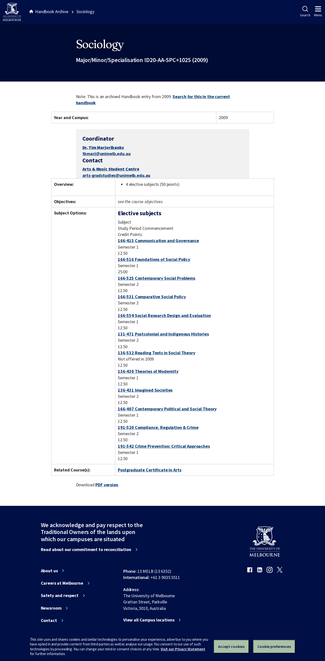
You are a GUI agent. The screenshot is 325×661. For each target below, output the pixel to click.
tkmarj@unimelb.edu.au (106, 153)
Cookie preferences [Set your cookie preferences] (274, 646)
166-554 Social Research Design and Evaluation (164, 315)
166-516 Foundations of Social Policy (154, 259)
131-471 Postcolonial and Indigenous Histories (163, 334)
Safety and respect (60, 595)
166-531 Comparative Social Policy (152, 296)
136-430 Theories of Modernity (148, 371)
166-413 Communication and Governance (158, 240)
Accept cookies (231, 646)
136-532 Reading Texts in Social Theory (156, 353)
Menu (318, 11)
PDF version (106, 485)
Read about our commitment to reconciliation (86, 549)
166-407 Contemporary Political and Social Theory (167, 409)
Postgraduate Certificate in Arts (149, 470)
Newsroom (51, 608)
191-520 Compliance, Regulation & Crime (158, 427)
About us (49, 571)
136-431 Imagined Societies (145, 390)
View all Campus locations (149, 620)
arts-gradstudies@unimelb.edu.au (116, 175)
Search (305, 11)
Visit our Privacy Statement (183, 649)
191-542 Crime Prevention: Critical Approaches (164, 446)
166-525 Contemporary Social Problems (156, 278)
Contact (49, 620)
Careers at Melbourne (62, 583)
